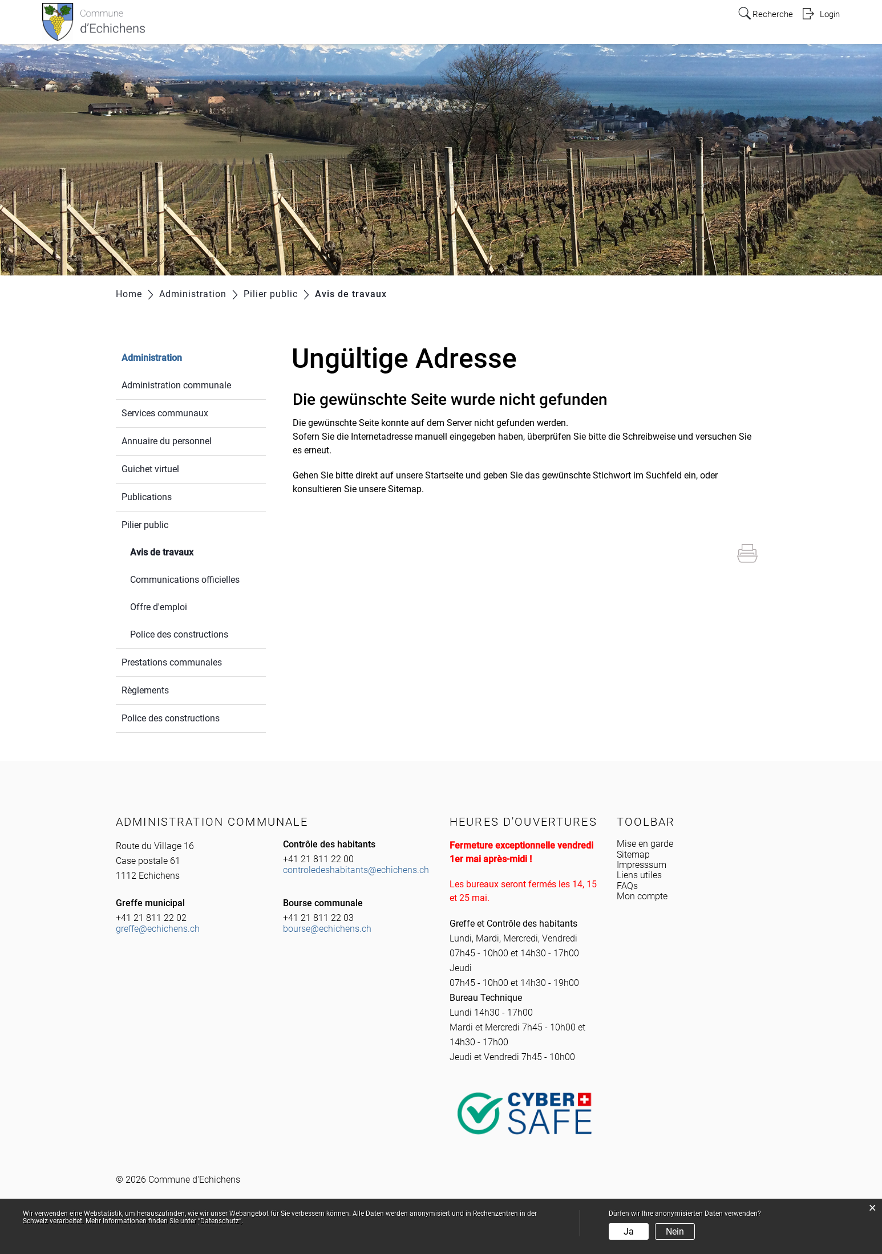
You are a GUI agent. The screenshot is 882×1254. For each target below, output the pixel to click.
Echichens (313, 24)
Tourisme (673, 24)
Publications (147, 497)
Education (617, 24)
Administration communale (176, 385)
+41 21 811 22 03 (318, 917)
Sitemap (633, 854)
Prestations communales (172, 662)
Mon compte (642, 896)
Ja (629, 1231)
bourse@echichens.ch (327, 928)
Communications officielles (185, 579)
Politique (523, 24)
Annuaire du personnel (167, 441)
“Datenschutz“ (219, 1221)
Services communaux (165, 413)
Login (829, 13)
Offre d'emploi (158, 607)
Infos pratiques (381, 24)
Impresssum (641, 864)
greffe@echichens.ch (158, 928)
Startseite (444, 475)
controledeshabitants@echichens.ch (356, 870)
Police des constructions (179, 634)
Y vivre (569, 24)
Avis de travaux (189, 551)
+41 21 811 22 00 (318, 859)
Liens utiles (639, 875)
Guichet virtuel (150, 469)
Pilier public (145, 525)
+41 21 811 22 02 (151, 917)
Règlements (145, 690)
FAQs (627, 885)
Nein (675, 1231)
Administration (459, 24)
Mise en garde (645, 843)
